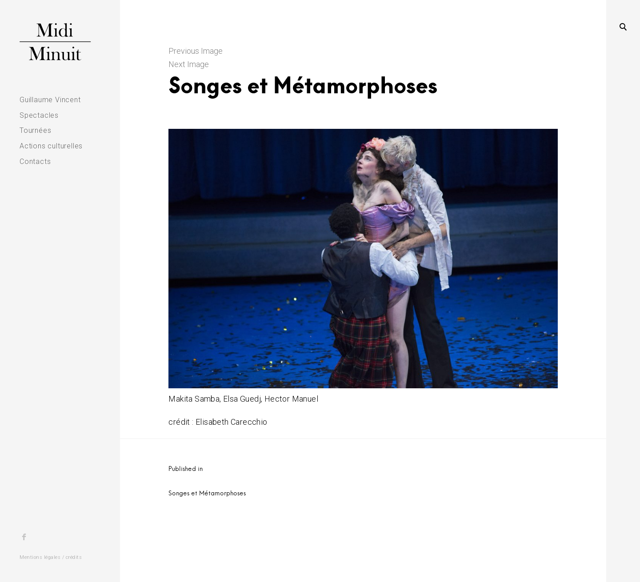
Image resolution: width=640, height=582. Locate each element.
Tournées (35, 130)
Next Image (188, 64)
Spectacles (39, 115)
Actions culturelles (51, 146)
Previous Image (195, 51)
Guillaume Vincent (50, 100)
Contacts (35, 161)
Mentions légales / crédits (51, 557)
